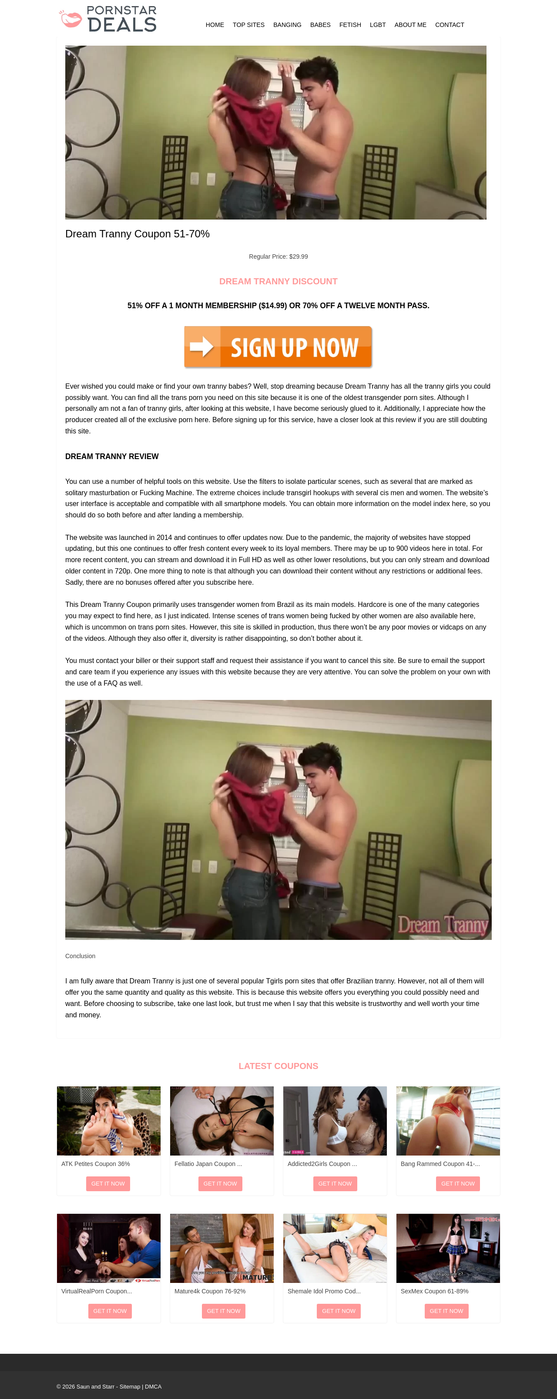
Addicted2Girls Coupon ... (322, 1163)
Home (215, 24)
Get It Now (108, 1183)
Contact (449, 24)
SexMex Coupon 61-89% (435, 1291)
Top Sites (249, 24)
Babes (320, 24)
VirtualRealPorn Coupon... (96, 1291)
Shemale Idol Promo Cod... (324, 1291)
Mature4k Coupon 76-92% (209, 1291)
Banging (287, 24)
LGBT (378, 24)
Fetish (350, 24)
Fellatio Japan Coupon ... (208, 1163)
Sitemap (130, 1386)
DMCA (153, 1386)
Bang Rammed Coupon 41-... (440, 1163)
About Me (410, 24)
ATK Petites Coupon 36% (95, 1163)
